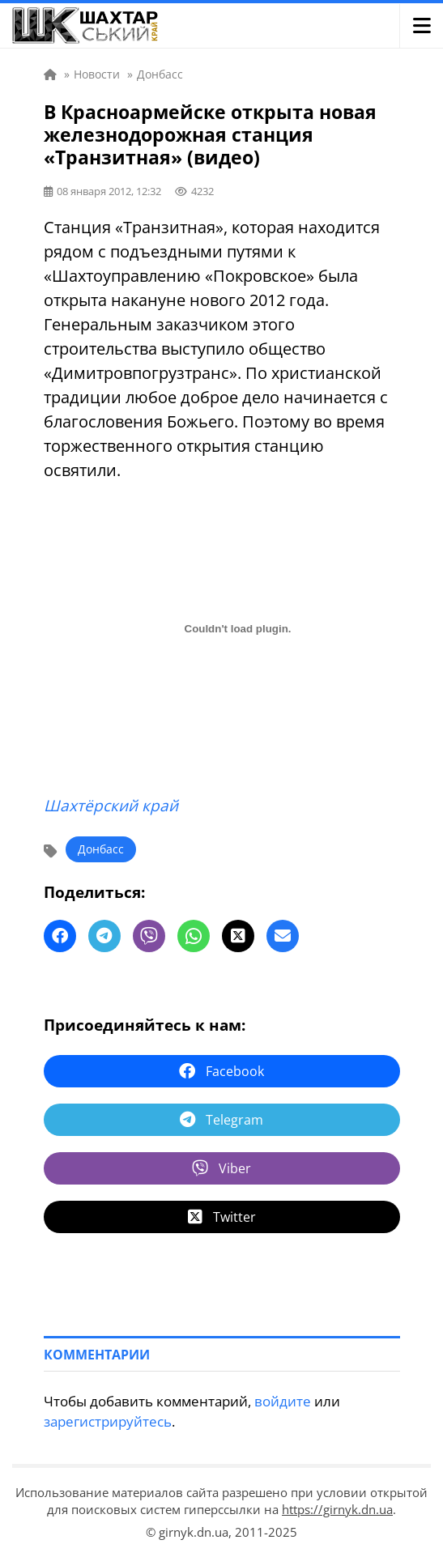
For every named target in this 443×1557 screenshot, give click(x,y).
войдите (282, 1401)
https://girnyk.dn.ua (337, 1509)
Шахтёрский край (111, 805)
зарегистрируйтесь (108, 1421)
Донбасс (101, 849)
